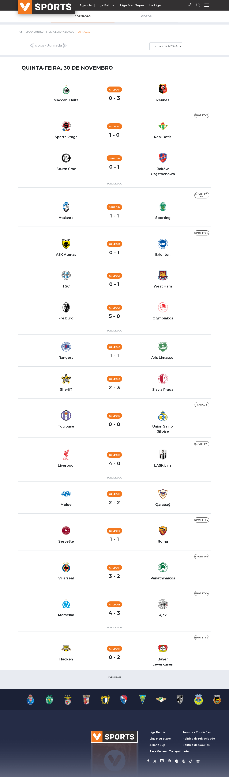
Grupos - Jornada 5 (48, 45)
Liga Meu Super (132, 5)
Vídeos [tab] (146, 16)
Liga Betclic (106, 5)
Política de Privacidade (199, 738)
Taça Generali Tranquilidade (169, 751)
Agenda (85, 5)
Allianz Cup (157, 745)
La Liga (155, 5)
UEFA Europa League (61, 31)
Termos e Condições (197, 732)
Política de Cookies (196, 745)
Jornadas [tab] (82, 16)
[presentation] (20, 45)
